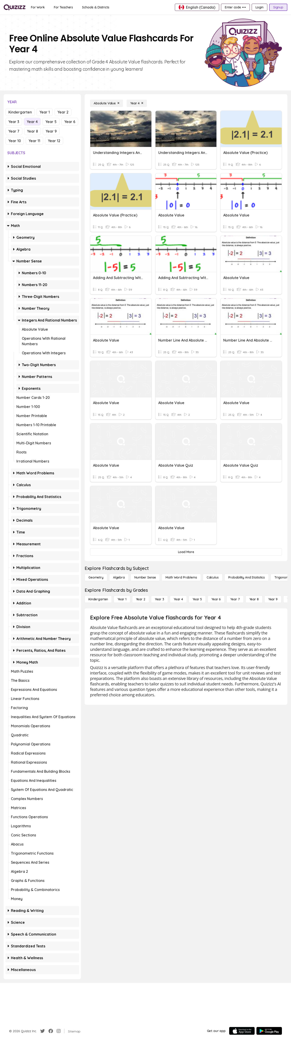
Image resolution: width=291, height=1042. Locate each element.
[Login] (259, 7)
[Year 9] (272, 599)
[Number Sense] (145, 577)
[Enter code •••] (235, 7)
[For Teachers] (63, 7)
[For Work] (37, 7)
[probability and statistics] (246, 577)
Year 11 (34, 140)
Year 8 (32, 131)
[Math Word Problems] (181, 577)
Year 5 (51, 121)
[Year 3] (159, 599)
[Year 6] (216, 599)
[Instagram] (59, 1031)
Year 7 (13, 131)
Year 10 (14, 140)
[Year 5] (197, 599)
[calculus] (213, 577)
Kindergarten (20, 112)
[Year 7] (234, 599)
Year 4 (32, 121)
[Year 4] (137, 103)
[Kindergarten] (98, 599)
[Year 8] (254, 599)
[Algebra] (119, 577)
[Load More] (186, 552)
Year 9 (51, 131)
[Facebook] (50, 1031)
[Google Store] (269, 1031)
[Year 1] (122, 599)
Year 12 (54, 140)
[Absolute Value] (106, 103)
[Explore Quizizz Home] (14, 7)
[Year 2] (140, 599)
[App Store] (242, 1031)
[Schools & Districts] (95, 7)
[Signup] (278, 7)
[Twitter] (42, 1031)
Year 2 (63, 112)
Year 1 (45, 112)
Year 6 (69, 121)
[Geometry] (96, 577)
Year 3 (13, 121)
